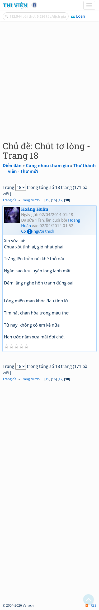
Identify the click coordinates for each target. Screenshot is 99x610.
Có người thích (37, 231)
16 (54, 200)
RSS (91, 605)
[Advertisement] (49, 79)
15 (47, 200)
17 (60, 200)
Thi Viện (15, 5)
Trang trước (30, 200)
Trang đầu (10, 200)
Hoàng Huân (34, 209)
